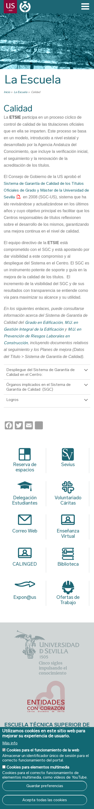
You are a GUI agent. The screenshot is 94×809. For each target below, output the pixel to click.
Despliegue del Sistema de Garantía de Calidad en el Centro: (48, 372)
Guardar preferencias (44, 785)
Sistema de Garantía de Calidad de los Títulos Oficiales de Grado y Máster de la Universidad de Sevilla (46, 190)
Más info (10, 743)
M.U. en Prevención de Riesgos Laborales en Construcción (42, 336)
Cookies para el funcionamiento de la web (43, 750)
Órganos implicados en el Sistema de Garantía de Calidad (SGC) (48, 387)
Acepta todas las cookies (44, 799)
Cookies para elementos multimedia (38, 767)
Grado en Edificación (44, 322)
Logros (48, 402)
